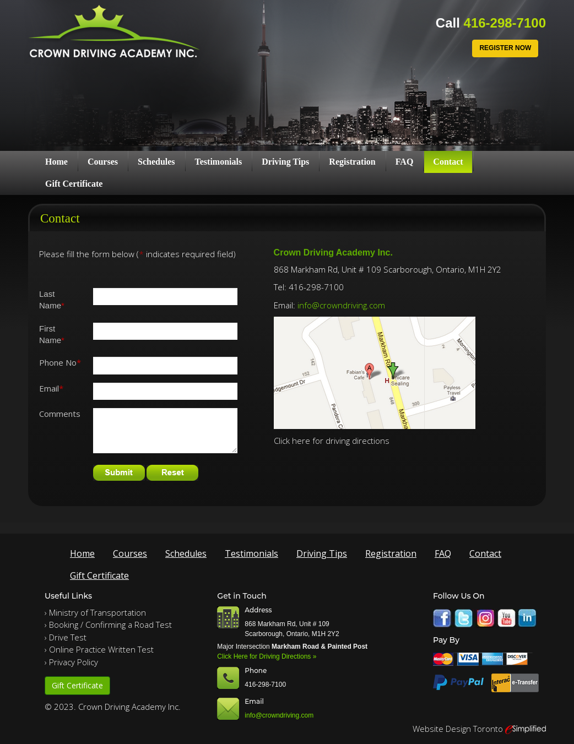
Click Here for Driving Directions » (266, 656)
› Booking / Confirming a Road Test (108, 624)
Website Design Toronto (458, 728)
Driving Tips (285, 161)
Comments (59, 413)
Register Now (505, 48)
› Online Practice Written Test (99, 649)
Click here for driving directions (331, 440)
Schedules (156, 161)
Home (56, 161)
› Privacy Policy (71, 661)
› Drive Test (65, 637)
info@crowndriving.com (341, 305)
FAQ (405, 161)
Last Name (51, 299)
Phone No (60, 362)
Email (51, 388)
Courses (103, 161)
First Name (51, 334)
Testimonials (218, 161)
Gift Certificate (73, 183)
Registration (352, 161)
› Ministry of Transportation (95, 612)
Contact (448, 161)
